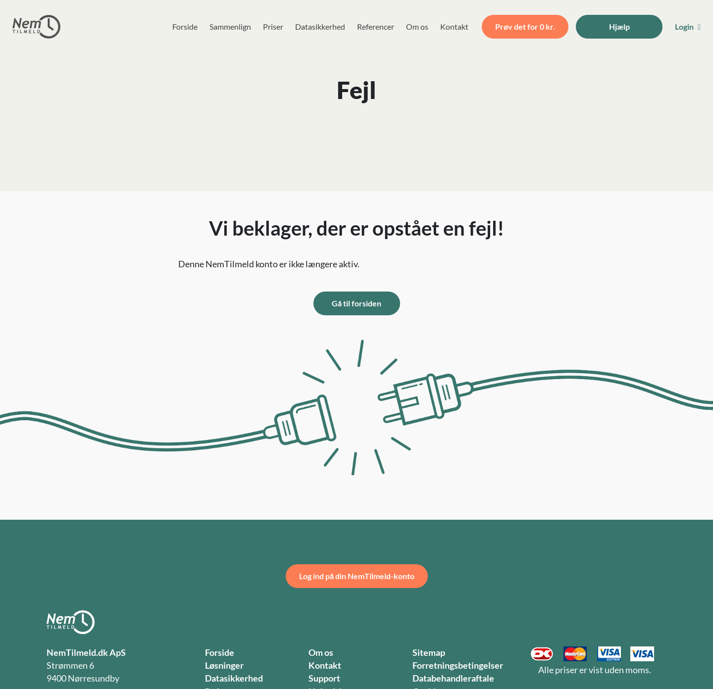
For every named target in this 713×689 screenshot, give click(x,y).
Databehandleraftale (453, 678)
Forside (185, 26)
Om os (417, 26)
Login (688, 26)
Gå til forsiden (356, 303)
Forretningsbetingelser (457, 665)
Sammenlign (230, 26)
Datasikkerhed (320, 26)
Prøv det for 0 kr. (525, 26)
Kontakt (454, 26)
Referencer (375, 26)
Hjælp (619, 26)
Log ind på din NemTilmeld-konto (356, 576)
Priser (273, 26)
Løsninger (224, 665)
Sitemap (428, 652)
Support (324, 678)
